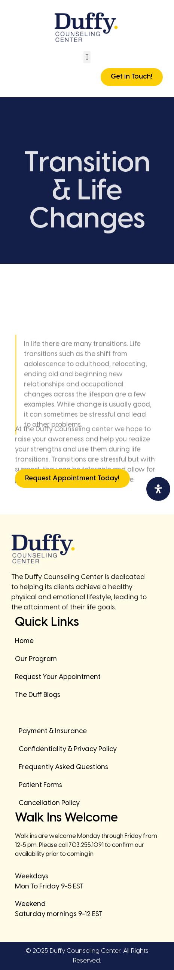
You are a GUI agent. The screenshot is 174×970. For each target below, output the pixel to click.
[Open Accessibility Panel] (158, 489)
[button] (87, 57)
